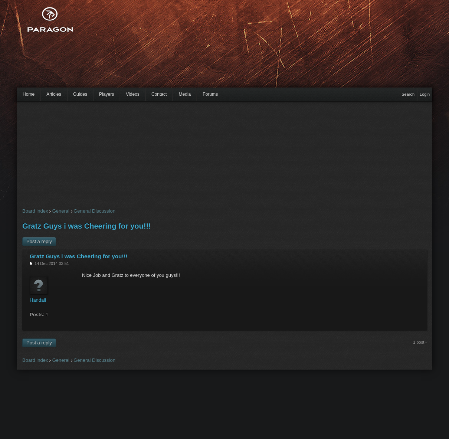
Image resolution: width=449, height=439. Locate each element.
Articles (53, 94)
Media (184, 94)
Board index (35, 211)
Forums (210, 94)
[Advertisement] (166, 48)
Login (425, 94)
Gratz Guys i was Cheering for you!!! (86, 226)
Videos (133, 94)
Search (408, 94)
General (60, 211)
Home (29, 94)
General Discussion (94, 211)
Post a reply (39, 241)
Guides (80, 94)
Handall (38, 300)
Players (106, 94)
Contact (159, 94)
